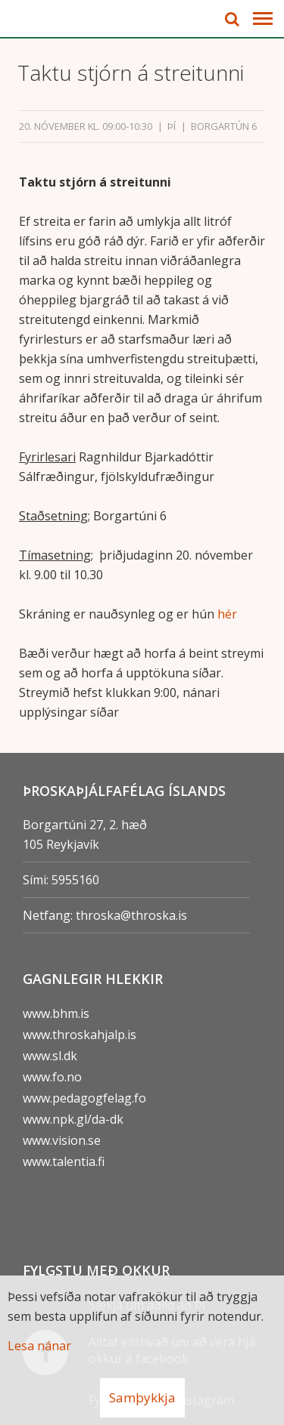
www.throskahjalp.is (79, 1034)
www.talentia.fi (64, 1161)
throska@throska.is (131, 915)
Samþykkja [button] (142, 1397)
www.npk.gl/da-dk (73, 1119)
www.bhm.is (56, 1013)
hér (227, 614)
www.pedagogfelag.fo (84, 1098)
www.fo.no (52, 1077)
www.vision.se (62, 1140)
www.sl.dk (50, 1055)
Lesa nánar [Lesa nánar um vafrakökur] (39, 1345)
